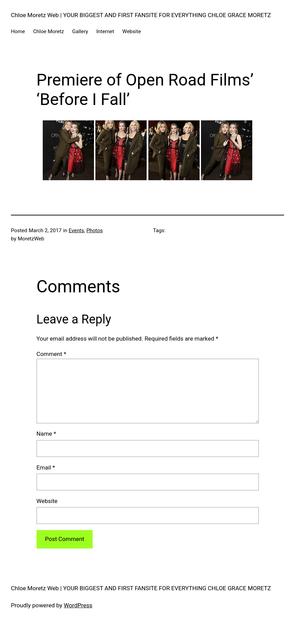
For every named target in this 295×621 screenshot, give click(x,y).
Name (46, 433)
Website (47, 501)
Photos (94, 230)
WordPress (78, 605)
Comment (51, 354)
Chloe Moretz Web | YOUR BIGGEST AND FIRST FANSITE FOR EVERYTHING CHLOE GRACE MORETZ (141, 15)
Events (76, 230)
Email (46, 467)
